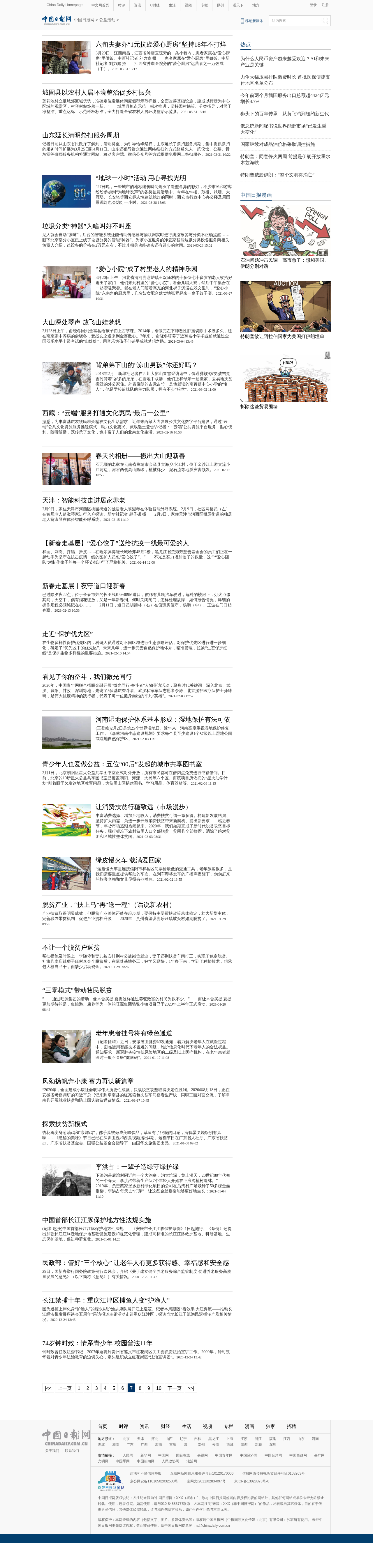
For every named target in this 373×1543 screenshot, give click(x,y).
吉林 (197, 1439)
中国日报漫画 (256, 195)
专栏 (204, 5)
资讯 (137, 5)
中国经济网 (248, 1455)
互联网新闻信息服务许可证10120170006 (201, 1473)
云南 (215, 1445)
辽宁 (183, 1439)
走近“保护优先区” (67, 634)
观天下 (238, 5)
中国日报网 (84, 19)
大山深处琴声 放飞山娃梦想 (81, 322)
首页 (102, 1426)
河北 (154, 1439)
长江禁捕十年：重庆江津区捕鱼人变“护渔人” (106, 1300)
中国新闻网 (145, 1461)
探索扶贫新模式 (64, 1124)
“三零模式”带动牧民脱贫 (77, 990)
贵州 (201, 1445)
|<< (48, 1388)
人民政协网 (170, 1461)
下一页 (175, 1388)
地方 (255, 5)
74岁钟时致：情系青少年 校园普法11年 (97, 1343)
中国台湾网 (273, 1455)
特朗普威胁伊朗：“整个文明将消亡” (277, 174)
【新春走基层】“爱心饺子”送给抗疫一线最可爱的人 (115, 543)
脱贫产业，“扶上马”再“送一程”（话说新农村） (108, 904)
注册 (325, 5)
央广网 (319, 1455)
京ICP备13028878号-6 (251, 1481)
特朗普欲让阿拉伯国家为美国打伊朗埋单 (282, 336)
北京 (126, 1439)
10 (158, 1388)
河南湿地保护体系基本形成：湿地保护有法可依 (163, 719)
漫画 (249, 1426)
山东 (301, 1439)
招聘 (291, 1426)
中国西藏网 (298, 1455)
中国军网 (123, 1461)
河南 (315, 1439)
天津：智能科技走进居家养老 (84, 500)
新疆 (258, 1445)
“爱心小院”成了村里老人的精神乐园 (147, 268)
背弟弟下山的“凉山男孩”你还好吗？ (147, 365)
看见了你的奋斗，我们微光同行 (87, 676)
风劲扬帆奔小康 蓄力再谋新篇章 (88, 1081)
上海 (229, 1439)
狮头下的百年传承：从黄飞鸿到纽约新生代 (284, 113)
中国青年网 (224, 1455)
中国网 (163, 1455)
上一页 (65, 1388)
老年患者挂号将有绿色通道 (134, 1033)
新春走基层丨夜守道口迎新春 (84, 586)
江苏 (243, 1439)
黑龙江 (213, 1439)
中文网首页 (100, 5)
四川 (187, 1445)
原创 (220, 5)
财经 (165, 1426)
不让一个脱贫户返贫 (71, 947)
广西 (144, 1445)
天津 (140, 1439)
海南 (158, 1445)
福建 (272, 1439)
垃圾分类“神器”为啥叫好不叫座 (86, 226)
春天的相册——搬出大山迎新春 (140, 455)
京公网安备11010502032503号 (154, 1481)
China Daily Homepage (64, 5)
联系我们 (72, 1451)
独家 (270, 1426)
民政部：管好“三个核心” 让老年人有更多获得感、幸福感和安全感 (135, 1262)
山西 (169, 1439)
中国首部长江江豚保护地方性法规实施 (96, 1220)
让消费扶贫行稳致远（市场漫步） (144, 807)
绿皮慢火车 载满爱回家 (128, 860)
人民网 (128, 1455)
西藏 (229, 1445)
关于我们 (52, 1451)
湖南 (115, 1445)
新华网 (145, 1455)
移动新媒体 (254, 21)
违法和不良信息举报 (145, 1473)
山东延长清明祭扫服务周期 (80, 135)
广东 (129, 1445)
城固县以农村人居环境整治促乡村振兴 (96, 92)
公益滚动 (107, 19)
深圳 (272, 1445)
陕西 (244, 1445)
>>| (191, 1388)
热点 (245, 44)
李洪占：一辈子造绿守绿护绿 (137, 1166)
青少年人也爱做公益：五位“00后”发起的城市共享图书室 (122, 764)
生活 (172, 5)
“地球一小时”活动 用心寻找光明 (141, 178)
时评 (121, 5)
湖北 (101, 1445)
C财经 (155, 5)
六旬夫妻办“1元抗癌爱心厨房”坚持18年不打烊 (161, 44)
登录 (313, 5)
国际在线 (183, 1455)
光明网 (103, 1461)
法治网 (191, 1461)
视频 (188, 5)
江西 (286, 1439)
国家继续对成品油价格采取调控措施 (277, 144)
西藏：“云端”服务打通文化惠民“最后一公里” (105, 413)
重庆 (172, 1445)
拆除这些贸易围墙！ (261, 406)
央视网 (202, 1455)
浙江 (258, 1439)
